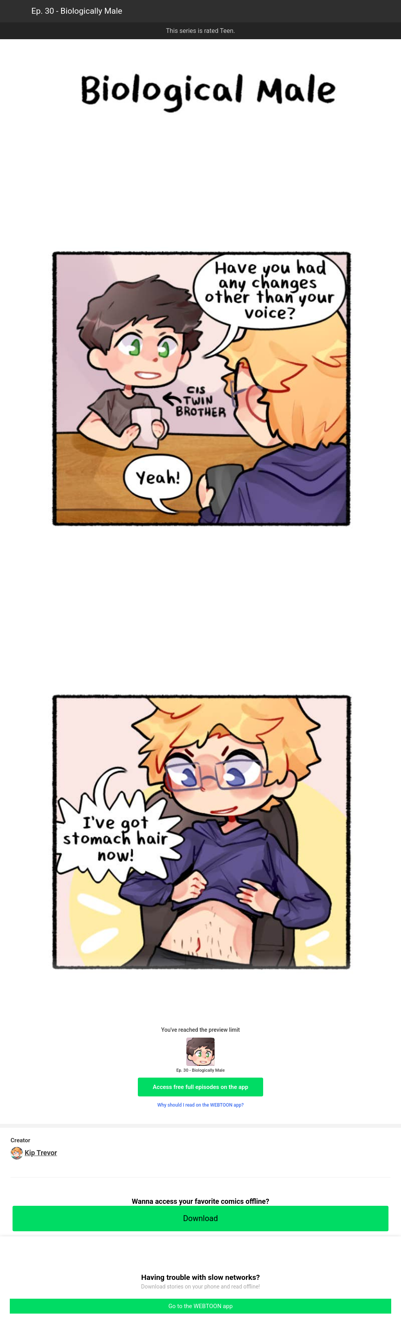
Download (200, 1218)
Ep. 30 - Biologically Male (76, 11)
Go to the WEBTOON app (200, 1306)
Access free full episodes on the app (200, 1087)
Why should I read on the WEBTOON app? (200, 1105)
